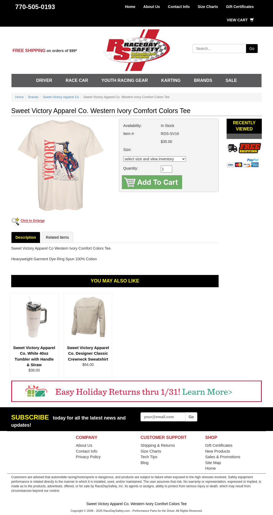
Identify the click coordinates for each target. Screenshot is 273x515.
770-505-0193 (35, 6)
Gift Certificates (240, 7)
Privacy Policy (88, 456)
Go (251, 48)
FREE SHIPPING (29, 50)
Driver (44, 80)
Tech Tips (148, 456)
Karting (171, 80)
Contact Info (179, 7)
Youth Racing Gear (124, 80)
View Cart (240, 20)
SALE (231, 80)
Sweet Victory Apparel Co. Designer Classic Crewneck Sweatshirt (88, 353)
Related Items (57, 237)
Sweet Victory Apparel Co (61, 97)
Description (25, 237)
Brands (203, 80)
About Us (151, 7)
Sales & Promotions (222, 456)
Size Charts (208, 7)
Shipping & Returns (157, 445)
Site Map (213, 462)
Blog (144, 462)
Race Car (77, 80)
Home (130, 7)
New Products (217, 451)
